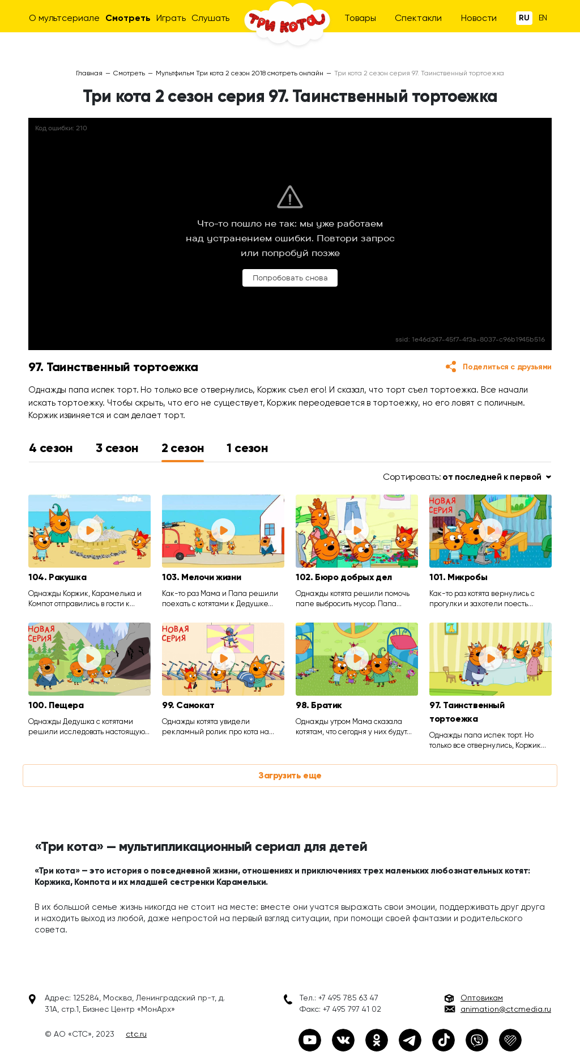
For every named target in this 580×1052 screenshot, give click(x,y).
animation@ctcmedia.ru (505, 1008)
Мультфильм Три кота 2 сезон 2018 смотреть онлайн (239, 73)
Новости (479, 17)
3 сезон (117, 447)
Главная (89, 73)
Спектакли (418, 17)
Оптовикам (481, 997)
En (543, 17)
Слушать (210, 17)
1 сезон (247, 447)
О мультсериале (64, 17)
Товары (360, 17)
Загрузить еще (290, 775)
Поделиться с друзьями (507, 367)
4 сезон (51, 447)
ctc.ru (136, 1033)
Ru (524, 18)
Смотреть (127, 17)
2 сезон (182, 447)
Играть (170, 17)
